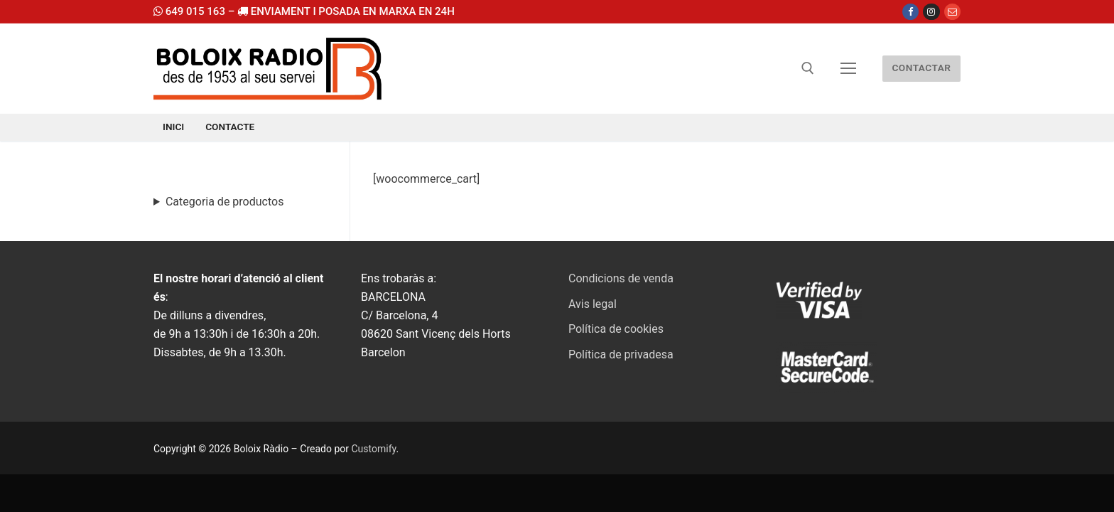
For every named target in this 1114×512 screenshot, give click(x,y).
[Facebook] (910, 12)
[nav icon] (848, 69)
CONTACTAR (921, 67)
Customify (373, 448)
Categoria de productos (224, 201)
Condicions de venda (621, 278)
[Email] (952, 12)
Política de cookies (616, 329)
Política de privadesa (621, 354)
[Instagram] (931, 12)
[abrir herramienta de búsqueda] (807, 68)
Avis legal (592, 304)
